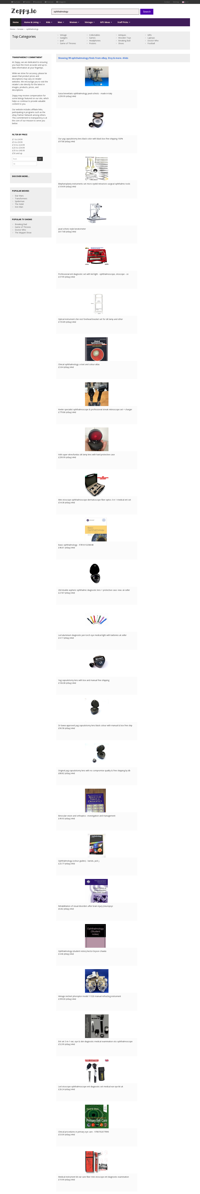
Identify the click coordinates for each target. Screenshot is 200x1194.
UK (49, 1176)
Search (147, 11)
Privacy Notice (30, 1176)
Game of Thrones (68, 43)
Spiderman (19, 195)
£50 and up (17, 153)
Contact (167, 2)
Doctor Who (153, 40)
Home (16, 22)
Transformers (21, 193)
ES (60, 1176)
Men (61, 22)
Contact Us (61, 1156)
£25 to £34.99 (18, 147)
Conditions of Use (16, 1176)
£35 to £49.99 (18, 150)
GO (40, 159)
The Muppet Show (23, 227)
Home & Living (32, 22)
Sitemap (176, 2)
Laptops (151, 37)
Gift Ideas (106, 22)
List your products (64, 1162)
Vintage (90, 22)
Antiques (122, 35)
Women (74, 22)
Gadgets (64, 37)
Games (92, 37)
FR (52, 1176)
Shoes (121, 43)
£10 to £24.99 (18, 145)
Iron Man (19, 201)
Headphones (95, 40)
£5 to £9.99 (17, 142)
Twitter (26, 2)
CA (71, 1176)
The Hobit (19, 198)
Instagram (61, 2)
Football (151, 43)
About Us (60, 1154)
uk (185, 2)
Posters (92, 43)
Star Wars (19, 190)
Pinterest (49, 2)
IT (63, 1176)
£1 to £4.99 (17, 139)
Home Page (61, 1159)
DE (56, 1176)
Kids (49, 22)
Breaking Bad (124, 40)
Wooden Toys (124, 37)
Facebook (37, 2)
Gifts (150, 35)
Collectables (94, 35)
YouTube (15, 2)
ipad (62, 40)
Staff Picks (124, 22)
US (67, 1176)
